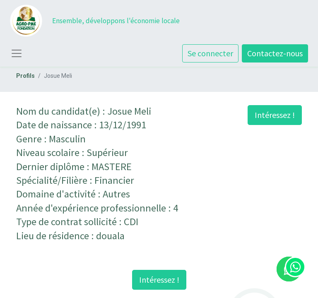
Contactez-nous (275, 53)
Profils (25, 75)
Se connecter (210, 53)
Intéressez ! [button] (275, 115)
